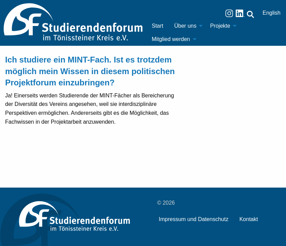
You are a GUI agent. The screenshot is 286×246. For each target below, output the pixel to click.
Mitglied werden (171, 39)
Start (157, 26)
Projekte (220, 26)
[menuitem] (157, 25)
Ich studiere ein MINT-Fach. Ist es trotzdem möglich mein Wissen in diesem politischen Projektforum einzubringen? (90, 71)
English (272, 13)
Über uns (185, 26)
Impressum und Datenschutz (194, 219)
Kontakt (248, 219)
